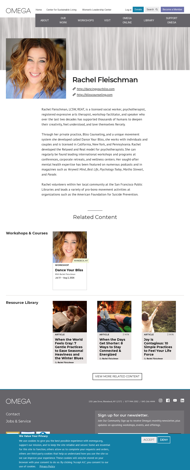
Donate (138, 9)
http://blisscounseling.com (95, 95)
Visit (107, 20)
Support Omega (171, 20)
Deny (164, 439)
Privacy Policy (47, 466)
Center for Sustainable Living (61, 9)
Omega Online (127, 20)
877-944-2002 (131, 401)
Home (39, 9)
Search (150, 9)
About (45, 20)
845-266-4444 (148, 401)
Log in (128, 9)
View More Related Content (117, 376)
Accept (149, 439)
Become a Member (172, 9)
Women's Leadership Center (96, 9)
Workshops (86, 20)
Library (149, 20)
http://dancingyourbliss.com (96, 89)
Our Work (63, 20)
